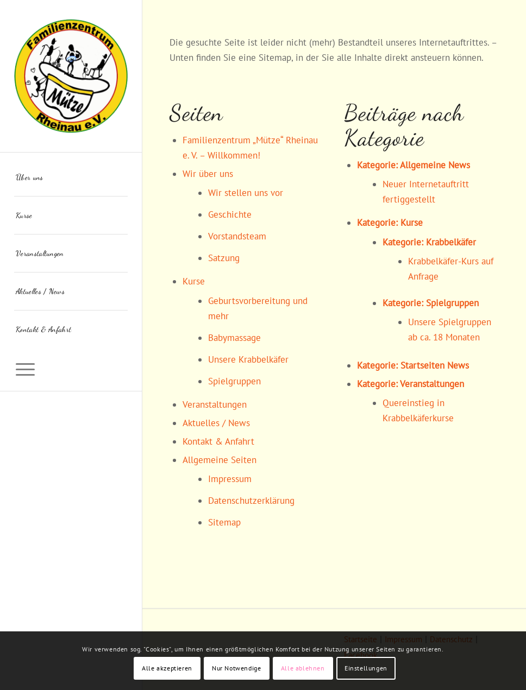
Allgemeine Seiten (219, 460)
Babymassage (234, 338)
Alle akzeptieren (167, 668)
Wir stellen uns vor (245, 193)
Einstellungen (366, 668)
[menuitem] (71, 178)
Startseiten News (434, 365)
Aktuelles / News (216, 423)
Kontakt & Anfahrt (218, 441)
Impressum (230, 479)
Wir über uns (208, 174)
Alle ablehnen (303, 668)
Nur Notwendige (236, 668)
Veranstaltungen (215, 404)
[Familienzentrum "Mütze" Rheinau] (71, 76)
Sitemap (224, 522)
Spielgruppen (234, 381)
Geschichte (230, 214)
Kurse (194, 281)
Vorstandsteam (237, 236)
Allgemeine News (435, 165)
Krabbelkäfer (451, 242)
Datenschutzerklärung (251, 501)
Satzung (224, 258)
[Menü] (71, 366)
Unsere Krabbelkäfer (248, 359)
